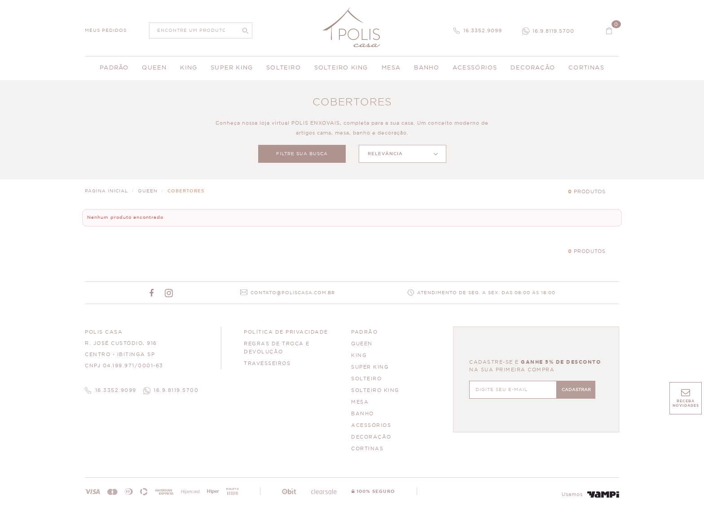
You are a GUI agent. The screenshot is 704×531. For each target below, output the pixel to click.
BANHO (362, 413)
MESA (360, 402)
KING (359, 355)
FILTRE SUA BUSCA (302, 154)
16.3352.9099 (482, 30)
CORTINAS (367, 448)
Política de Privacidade (286, 332)
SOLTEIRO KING (375, 390)
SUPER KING (370, 367)
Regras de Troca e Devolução (277, 347)
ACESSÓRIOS (371, 425)
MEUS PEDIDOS (106, 30)
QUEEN (362, 343)
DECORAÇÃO (371, 437)
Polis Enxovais (352, 27)
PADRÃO (364, 332)
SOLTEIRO (366, 378)
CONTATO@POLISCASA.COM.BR (293, 293)
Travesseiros (267, 363)
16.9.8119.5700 (553, 31)
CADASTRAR (576, 389)
